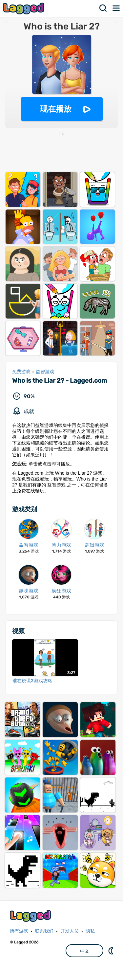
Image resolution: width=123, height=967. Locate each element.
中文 (84, 951)
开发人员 (69, 931)
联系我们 (44, 931)
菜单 (116, 8)
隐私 (90, 931)
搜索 (103, 8)
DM (111, 950)
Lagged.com (31, 915)
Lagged (24, 8)
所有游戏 (19, 931)
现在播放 (56, 108)
